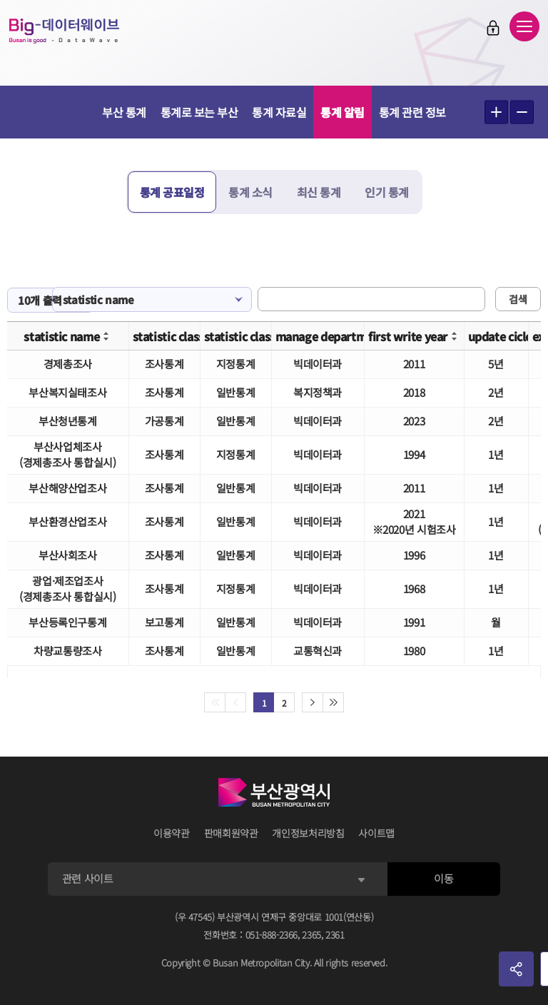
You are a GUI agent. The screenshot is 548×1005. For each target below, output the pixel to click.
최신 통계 (319, 192)
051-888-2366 (271, 934)
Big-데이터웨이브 (64, 31)
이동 (443, 878)
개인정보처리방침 (308, 833)
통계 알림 (342, 112)
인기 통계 (387, 192)
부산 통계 (124, 112)
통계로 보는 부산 (199, 112)
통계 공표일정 (172, 192)
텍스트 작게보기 (522, 112)
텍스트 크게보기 (496, 112)
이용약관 (171, 833)
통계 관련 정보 (412, 112)
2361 (335, 934)
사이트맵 (376, 833)
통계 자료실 (279, 112)
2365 (311, 934)
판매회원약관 (231, 833)
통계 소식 (250, 192)
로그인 (493, 28)
